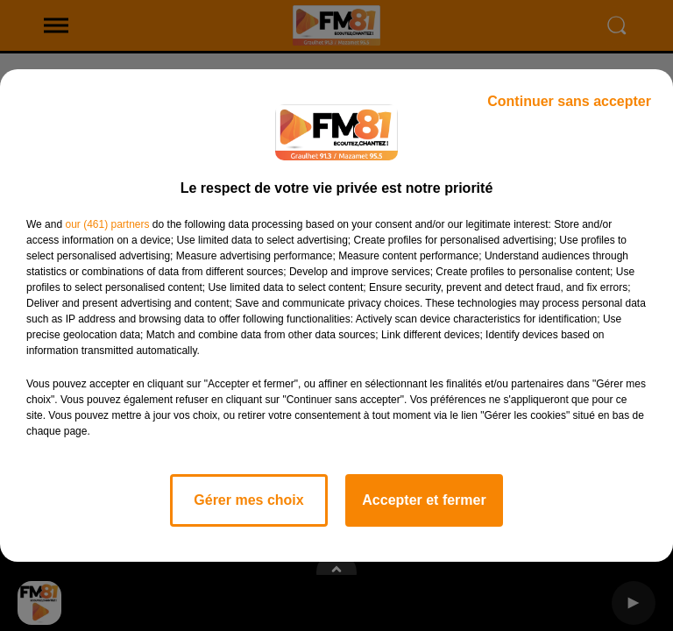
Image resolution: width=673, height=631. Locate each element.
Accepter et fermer (423, 500)
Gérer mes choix (248, 500)
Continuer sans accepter (569, 101)
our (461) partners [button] (107, 224)
